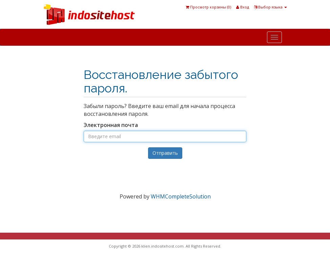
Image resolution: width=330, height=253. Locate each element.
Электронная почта (111, 125)
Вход (242, 6)
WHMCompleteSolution (181, 196)
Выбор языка (270, 6)
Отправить (165, 153)
